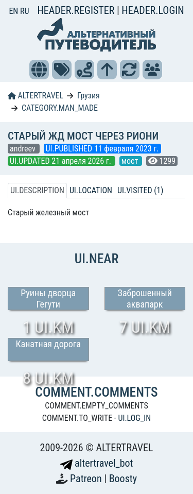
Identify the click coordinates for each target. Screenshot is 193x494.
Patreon (87, 478)
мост (130, 161)
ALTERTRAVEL (35, 95)
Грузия (88, 95)
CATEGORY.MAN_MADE (60, 108)
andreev (24, 149)
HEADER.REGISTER (76, 10)
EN (14, 11)
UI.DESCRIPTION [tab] (37, 190)
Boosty (123, 478)
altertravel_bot (96, 463)
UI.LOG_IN (134, 418)
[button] (39, 69)
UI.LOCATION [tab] (90, 190)
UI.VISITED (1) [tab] (140, 190)
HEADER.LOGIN (152, 10)
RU (24, 11)
